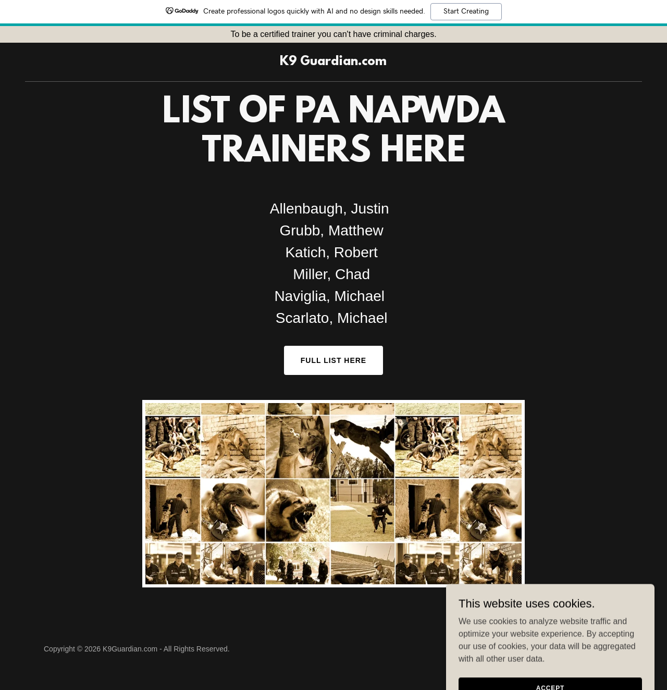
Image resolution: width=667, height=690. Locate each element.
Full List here (333, 360)
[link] (333, 62)
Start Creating (466, 11)
